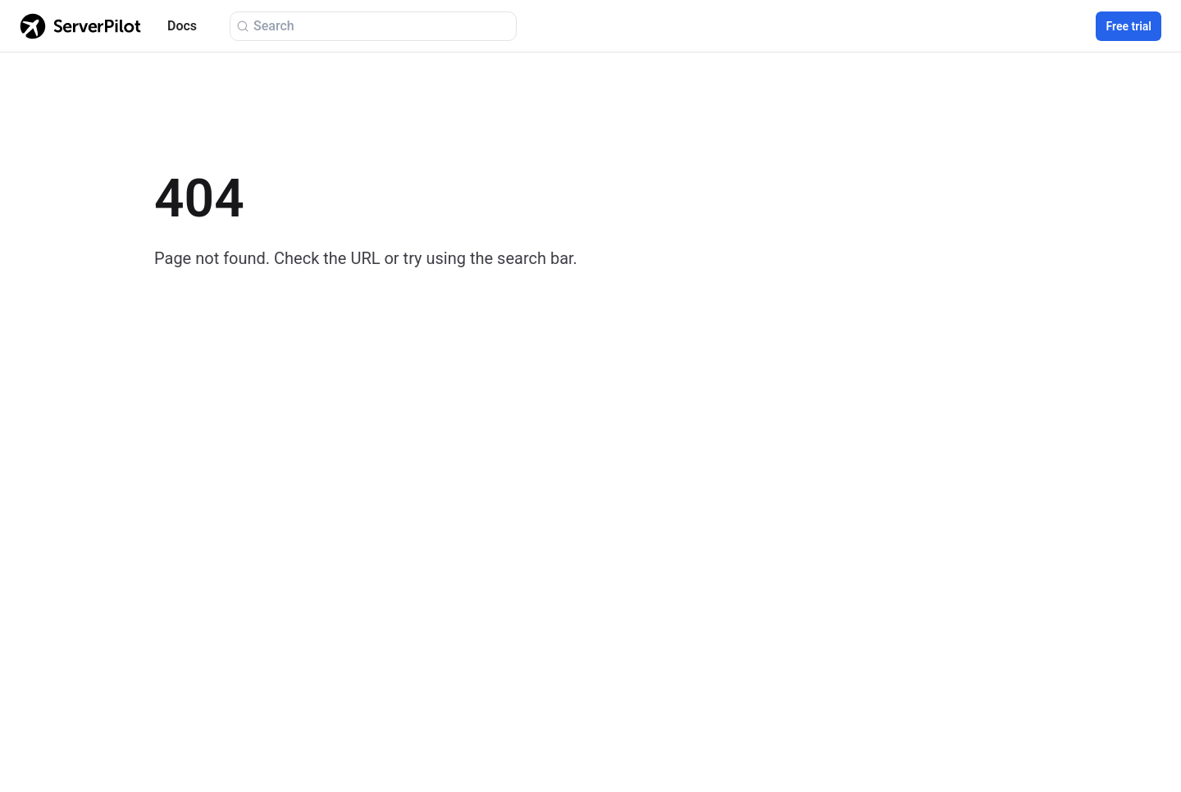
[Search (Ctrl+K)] (373, 26)
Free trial (1128, 26)
